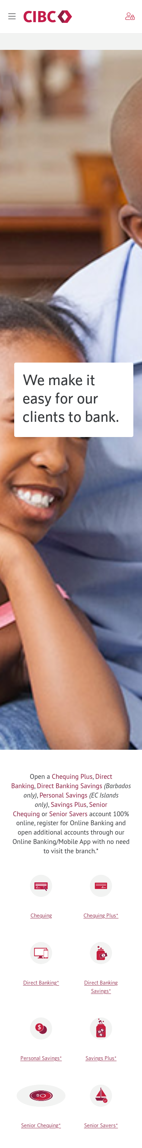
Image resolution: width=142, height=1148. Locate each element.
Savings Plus (69, 804)
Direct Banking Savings (69, 785)
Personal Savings (63, 795)
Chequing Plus (72, 776)
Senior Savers (68, 813)
